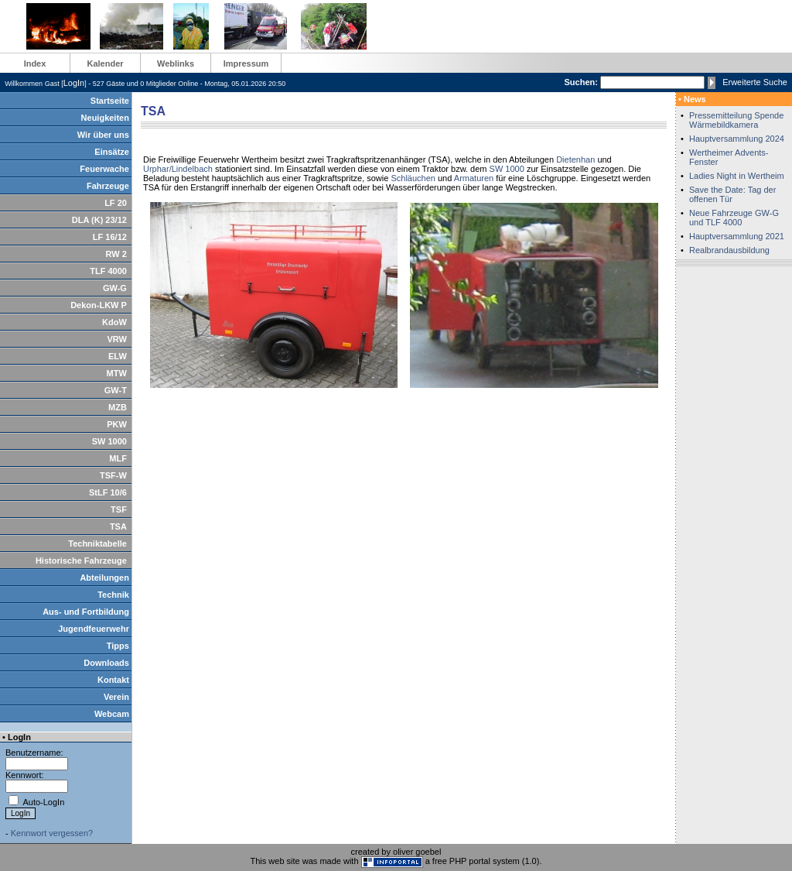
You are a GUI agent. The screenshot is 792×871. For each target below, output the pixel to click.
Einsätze (111, 151)
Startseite (109, 100)
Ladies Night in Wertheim (736, 175)
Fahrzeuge (108, 185)
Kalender (105, 63)
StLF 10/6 (108, 492)
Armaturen (473, 178)
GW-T (115, 390)
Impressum (246, 63)
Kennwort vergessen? (52, 833)
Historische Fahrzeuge (81, 560)
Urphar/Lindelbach (178, 168)
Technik (113, 594)
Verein (116, 696)
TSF (119, 509)
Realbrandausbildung (729, 250)
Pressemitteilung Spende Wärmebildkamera (736, 120)
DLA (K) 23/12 (99, 220)
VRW (116, 339)
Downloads (106, 662)
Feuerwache (104, 168)
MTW (117, 373)
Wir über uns (103, 134)
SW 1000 (109, 441)
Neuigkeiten (105, 117)
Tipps (118, 645)
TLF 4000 (108, 271)
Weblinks (175, 63)
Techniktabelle (97, 543)
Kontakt (113, 679)
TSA (118, 526)
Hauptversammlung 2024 (736, 138)
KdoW (114, 322)
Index (35, 63)
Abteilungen (104, 577)
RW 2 (116, 254)
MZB (117, 407)
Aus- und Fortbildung (86, 611)
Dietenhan (575, 159)
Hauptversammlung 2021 (736, 236)
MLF (118, 458)
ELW (117, 356)
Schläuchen (413, 178)
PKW (117, 424)
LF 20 (115, 202)
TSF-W (113, 475)
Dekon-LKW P (98, 305)
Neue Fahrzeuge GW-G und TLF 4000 (734, 217)
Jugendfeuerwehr (93, 628)
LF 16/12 (110, 237)
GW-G (115, 288)
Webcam (111, 713)
